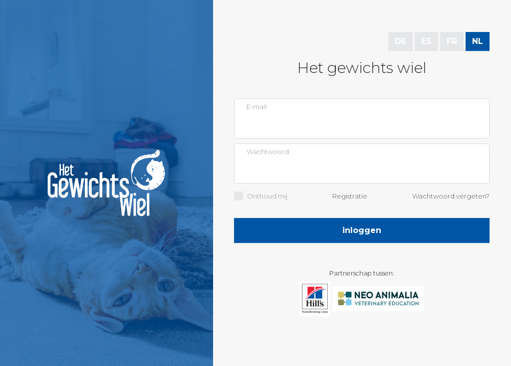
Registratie (349, 196)
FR (452, 41)
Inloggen (361, 230)
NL (477, 41)
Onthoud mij (267, 196)
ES (426, 41)
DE (400, 41)
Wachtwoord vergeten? (451, 196)
